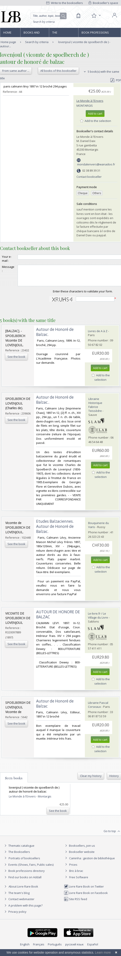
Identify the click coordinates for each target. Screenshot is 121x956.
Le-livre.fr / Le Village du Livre (98, 619)
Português (55, 948)
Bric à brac (76, 875)
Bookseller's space (103, 3)
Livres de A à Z (97, 335)
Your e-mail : (6, 259)
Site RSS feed (75, 903)
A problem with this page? (23, 909)
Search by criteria (44, 22)
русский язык (74, 948)
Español (92, 948)
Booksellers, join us (79, 849)
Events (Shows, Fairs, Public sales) (28, 868)
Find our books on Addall (22, 881)
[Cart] (78, 15)
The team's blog (16, 897)
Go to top (112, 835)
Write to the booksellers (64, 3)
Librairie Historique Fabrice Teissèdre (95, 409)
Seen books (13, 782)
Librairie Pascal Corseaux (98, 709)
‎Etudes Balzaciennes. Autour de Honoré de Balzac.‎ (55, 530)
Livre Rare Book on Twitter (84, 890)
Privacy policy (14, 915)
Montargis (84, 106)
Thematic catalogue (18, 849)
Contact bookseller (89, 177)
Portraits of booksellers (24, 862)
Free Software (78, 881)
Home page (7, 33)
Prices (73, 869)
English (25, 948)
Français (38, 948)
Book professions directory (95, 33)
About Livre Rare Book (23, 890)
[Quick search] (48, 16)
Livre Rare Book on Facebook (86, 897)
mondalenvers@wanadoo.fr (96, 164)
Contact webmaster (18, 903)
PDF (115, 80)
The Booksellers (61, 33)
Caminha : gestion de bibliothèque (92, 862)
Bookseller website (79, 856)
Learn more (103, 952)
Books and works (32, 33)
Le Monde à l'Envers (89, 101)
